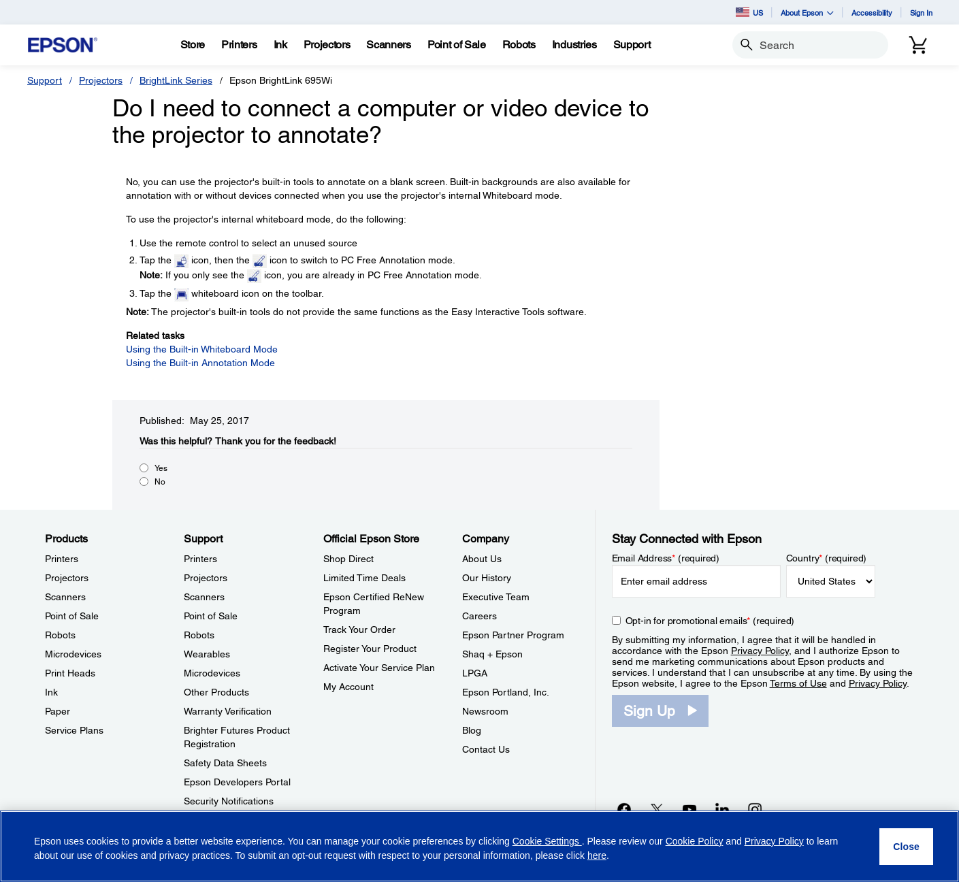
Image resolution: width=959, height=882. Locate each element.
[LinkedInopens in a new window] (722, 809)
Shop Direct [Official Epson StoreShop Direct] (348, 558)
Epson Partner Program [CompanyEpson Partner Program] (513, 635)
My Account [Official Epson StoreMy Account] (348, 686)
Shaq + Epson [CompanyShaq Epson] (492, 654)
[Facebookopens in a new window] (624, 809)
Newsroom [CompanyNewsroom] (485, 711)
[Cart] (918, 45)
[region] (479, 846)
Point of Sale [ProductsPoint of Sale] (72, 615)
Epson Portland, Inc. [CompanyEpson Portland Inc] (505, 692)
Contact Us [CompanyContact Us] (486, 749)
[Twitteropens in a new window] (657, 809)
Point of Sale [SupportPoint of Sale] (211, 615)
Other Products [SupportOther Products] (216, 692)
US (749, 12)
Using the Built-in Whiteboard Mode (202, 349)
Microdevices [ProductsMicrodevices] (73, 654)
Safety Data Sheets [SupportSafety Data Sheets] (225, 762)
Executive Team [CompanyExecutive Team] (496, 596)
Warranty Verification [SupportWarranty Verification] (228, 711)
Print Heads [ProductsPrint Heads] (70, 673)
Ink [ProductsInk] (51, 692)
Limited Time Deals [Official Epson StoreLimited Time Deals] (364, 577)
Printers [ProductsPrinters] (61, 558)
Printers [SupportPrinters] (200, 558)
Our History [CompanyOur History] (486, 577)
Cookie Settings (547, 841)
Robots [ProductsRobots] (60, 635)
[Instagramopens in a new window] (755, 809)
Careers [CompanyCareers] (479, 615)
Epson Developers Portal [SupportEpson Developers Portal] (237, 782)
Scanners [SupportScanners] (204, 596)
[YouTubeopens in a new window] (689, 809)
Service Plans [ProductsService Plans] (74, 730)
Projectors (101, 80)
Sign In (921, 12)
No (160, 482)
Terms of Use (798, 683)
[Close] (906, 846)
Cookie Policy (695, 841)
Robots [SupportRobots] (199, 635)
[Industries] (574, 44)
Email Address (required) (666, 558)
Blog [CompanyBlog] (471, 730)
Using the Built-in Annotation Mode (200, 362)
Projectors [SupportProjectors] (205, 577)
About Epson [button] (807, 12)
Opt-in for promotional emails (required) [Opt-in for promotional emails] (710, 620)
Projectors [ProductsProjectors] (66, 577)
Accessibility (871, 12)
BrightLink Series (176, 80)
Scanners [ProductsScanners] (65, 596)
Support (44, 80)
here (596, 855)
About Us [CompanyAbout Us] (482, 558)
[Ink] (280, 44)
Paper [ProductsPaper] (57, 711)
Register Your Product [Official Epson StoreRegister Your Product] (370, 648)
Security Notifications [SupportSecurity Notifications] (229, 801)
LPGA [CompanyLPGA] (474, 673)
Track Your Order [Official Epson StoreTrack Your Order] (359, 629)
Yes (161, 468)
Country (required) (826, 558)
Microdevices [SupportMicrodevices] (212, 673)
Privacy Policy (760, 650)
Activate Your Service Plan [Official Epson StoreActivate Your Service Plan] (379, 667)
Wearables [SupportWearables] (207, 654)
